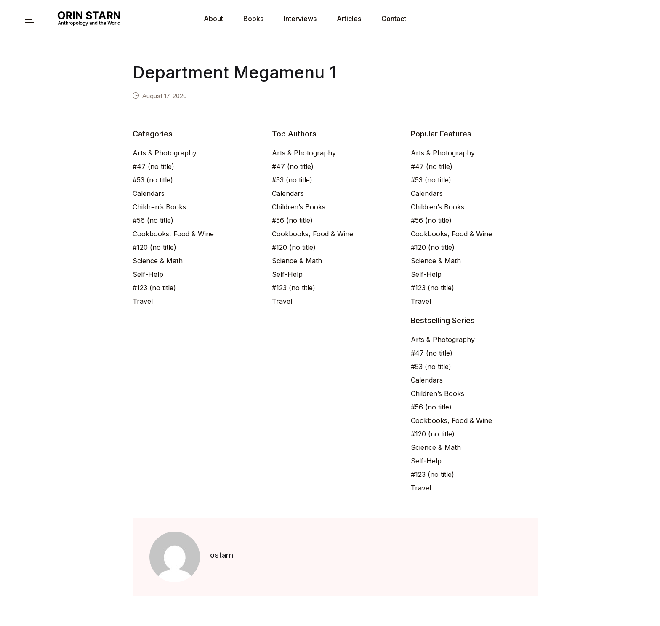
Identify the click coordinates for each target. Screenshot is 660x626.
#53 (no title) (153, 180)
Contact (393, 18)
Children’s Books (159, 207)
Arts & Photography (165, 153)
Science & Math (158, 261)
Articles (349, 18)
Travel (143, 301)
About (213, 18)
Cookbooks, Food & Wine (173, 234)
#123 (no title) (154, 288)
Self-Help (148, 274)
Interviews (300, 18)
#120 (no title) (154, 247)
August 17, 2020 (164, 96)
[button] (29, 18)
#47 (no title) (153, 166)
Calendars (149, 193)
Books (253, 18)
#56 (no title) (153, 220)
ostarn (221, 555)
